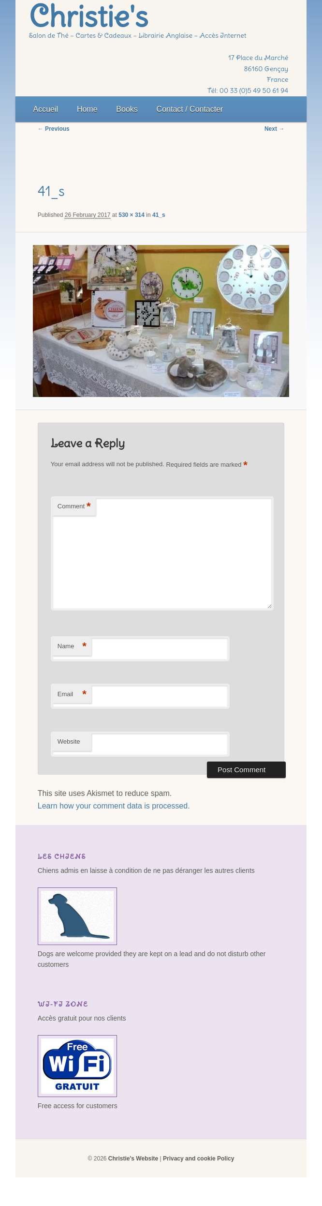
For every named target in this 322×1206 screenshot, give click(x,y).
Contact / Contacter (190, 109)
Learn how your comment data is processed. (114, 806)
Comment (74, 507)
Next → (274, 128)
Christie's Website (133, 1158)
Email (72, 694)
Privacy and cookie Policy (198, 1158)
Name (72, 647)
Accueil (46, 109)
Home (87, 109)
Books (126, 109)
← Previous (54, 128)
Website (69, 741)
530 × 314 (131, 215)
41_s (158, 215)
